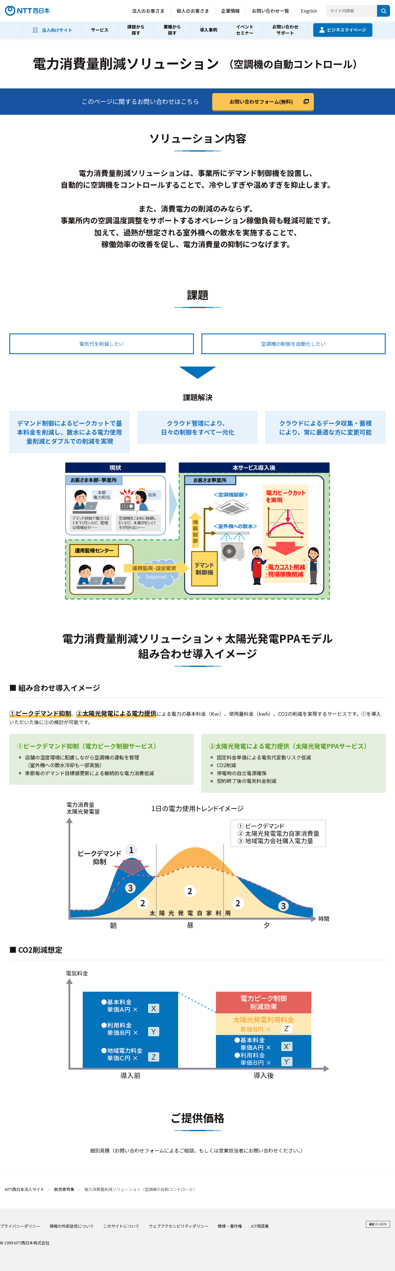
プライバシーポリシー (20, 1226)
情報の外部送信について (72, 1226)
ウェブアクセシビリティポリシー (178, 1226)
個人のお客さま (193, 10)
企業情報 (230, 10)
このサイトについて (121, 1226)
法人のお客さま (148, 10)
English (309, 10)
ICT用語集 (260, 1226)
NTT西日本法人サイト (24, 1189)
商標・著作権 (230, 1226)
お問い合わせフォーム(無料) (261, 101)
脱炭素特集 (64, 1189)
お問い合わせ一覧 (270, 10)
